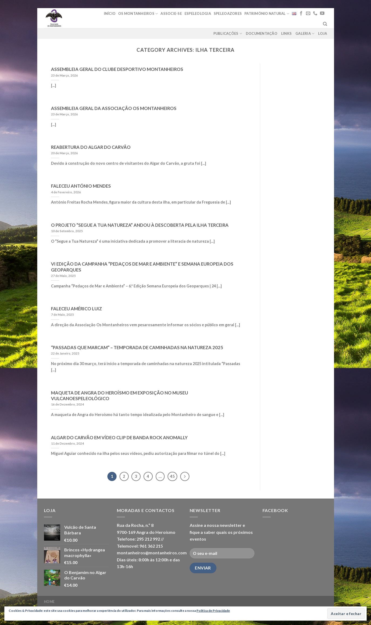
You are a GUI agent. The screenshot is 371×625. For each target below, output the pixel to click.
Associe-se (171, 13)
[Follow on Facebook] (301, 13)
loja (322, 33)
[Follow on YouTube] (322, 13)
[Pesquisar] (325, 24)
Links (286, 33)
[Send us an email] (308, 13)
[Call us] (315, 13)
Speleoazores (228, 13)
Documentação (261, 33)
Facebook (275, 510)
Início (110, 13)
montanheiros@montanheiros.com (152, 552)
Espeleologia (198, 13)
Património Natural (266, 13)
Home (49, 602)
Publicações (227, 33)
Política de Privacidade (213, 611)
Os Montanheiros (138, 13)
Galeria (304, 33)
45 (172, 476)
